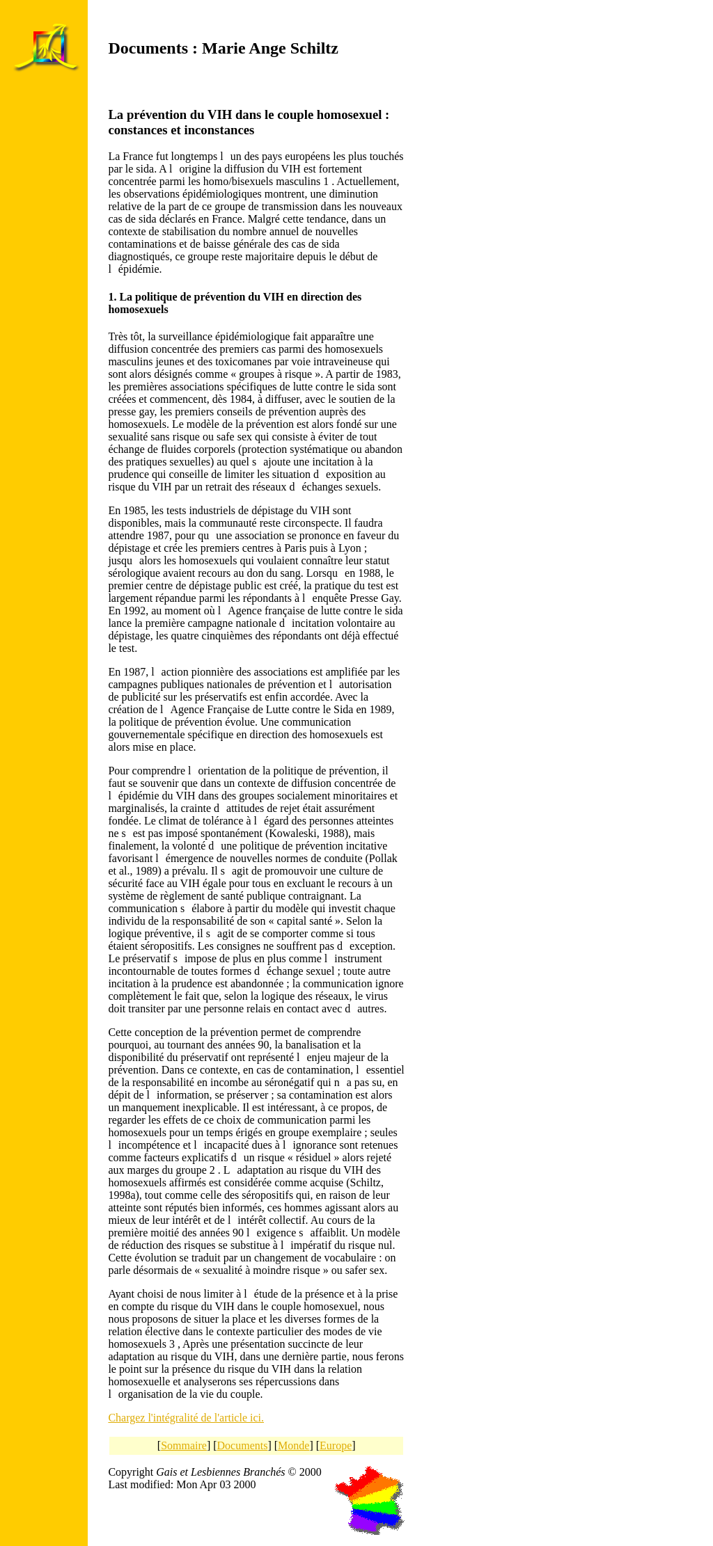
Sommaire (184, 1445)
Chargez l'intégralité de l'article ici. (186, 1418)
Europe (336, 1445)
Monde (293, 1445)
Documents (242, 1445)
